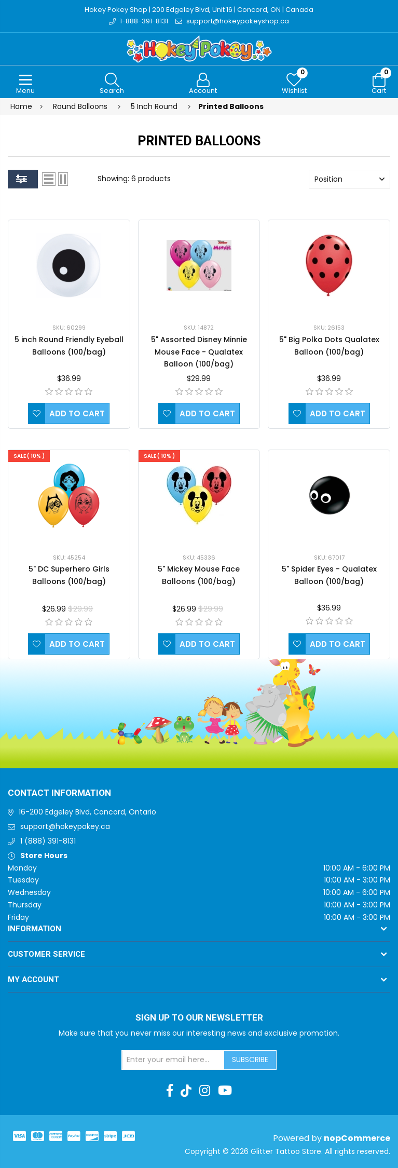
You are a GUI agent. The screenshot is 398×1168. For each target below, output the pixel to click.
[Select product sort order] (349, 179)
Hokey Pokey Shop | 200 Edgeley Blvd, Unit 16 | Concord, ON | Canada (199, 10)
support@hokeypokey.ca (65, 826)
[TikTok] (186, 1090)
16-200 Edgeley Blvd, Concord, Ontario (87, 812)
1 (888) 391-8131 (48, 841)
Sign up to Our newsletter (199, 1018)
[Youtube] (225, 1090)
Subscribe (250, 1059)
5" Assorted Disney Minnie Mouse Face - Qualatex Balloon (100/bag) (199, 352)
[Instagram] (204, 1090)
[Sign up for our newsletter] (173, 1060)
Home (21, 106)
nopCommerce (357, 1138)
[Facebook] (170, 1090)
